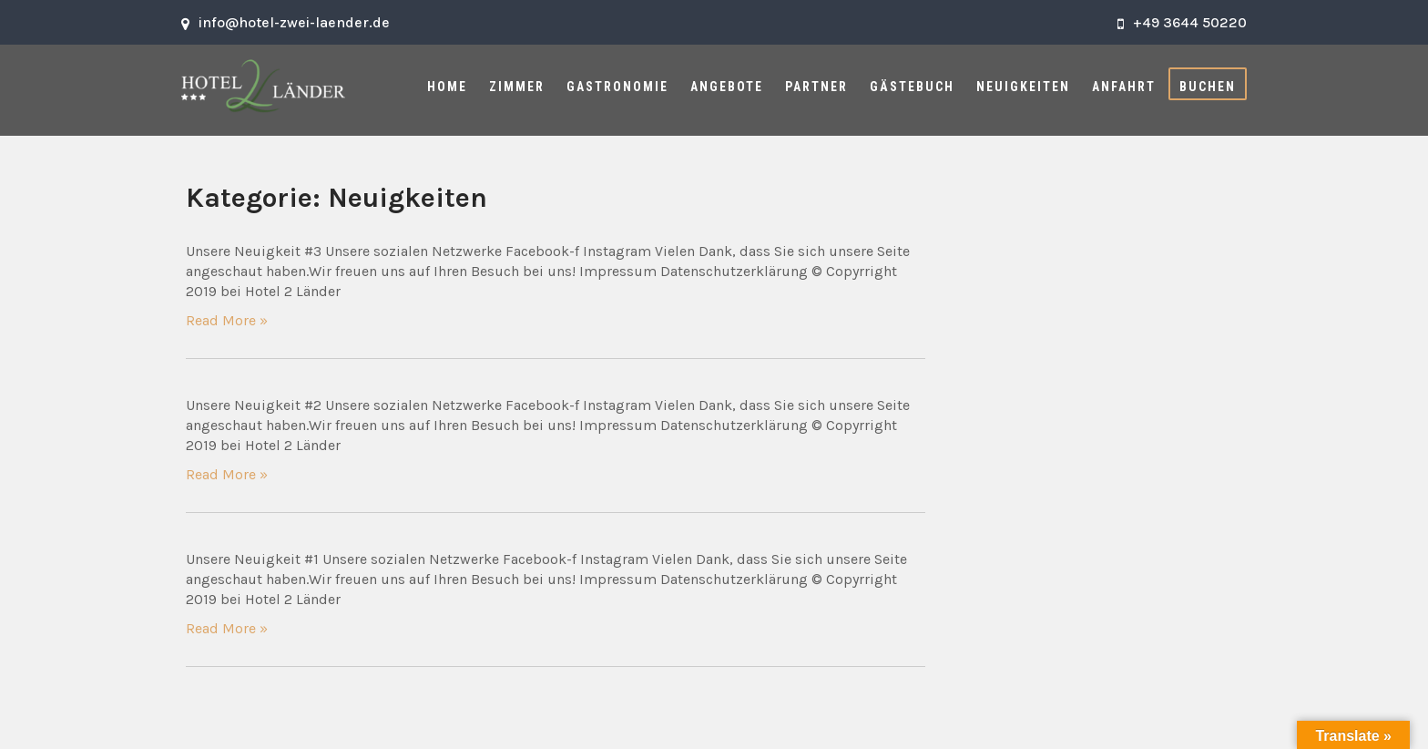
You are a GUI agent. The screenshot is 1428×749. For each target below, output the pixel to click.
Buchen (1207, 86)
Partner (816, 86)
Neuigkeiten (1023, 86)
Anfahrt (1124, 86)
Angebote (726, 86)
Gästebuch (912, 86)
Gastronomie (617, 86)
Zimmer (517, 86)
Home (447, 86)
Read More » (227, 320)
